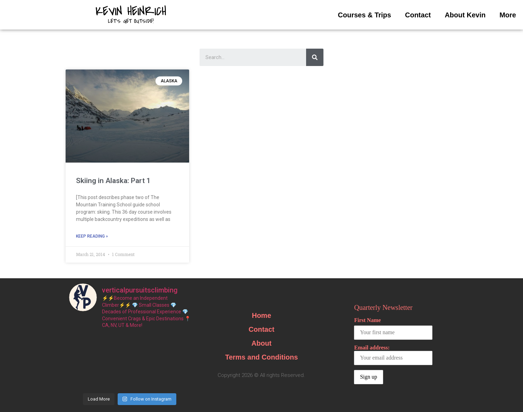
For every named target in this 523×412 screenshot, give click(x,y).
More (507, 15)
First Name (367, 320)
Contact (418, 15)
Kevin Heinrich (130, 11)
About (262, 343)
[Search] (314, 57)
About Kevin (465, 15)
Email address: (393, 355)
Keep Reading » (92, 236)
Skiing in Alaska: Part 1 (113, 180)
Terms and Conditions (261, 357)
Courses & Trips (364, 15)
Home (261, 315)
